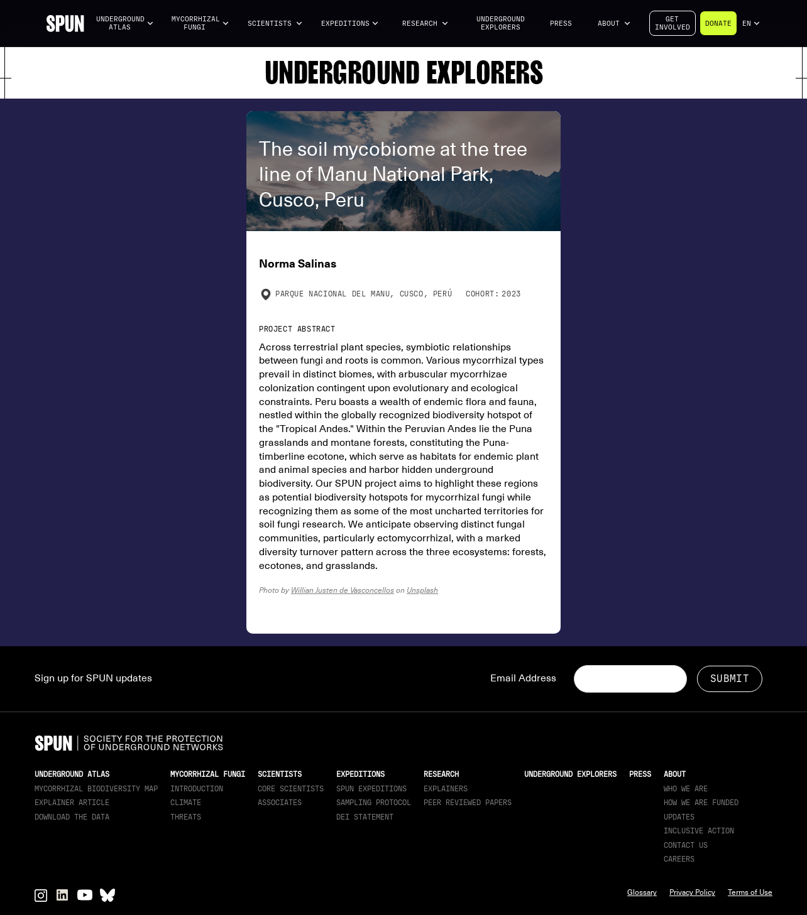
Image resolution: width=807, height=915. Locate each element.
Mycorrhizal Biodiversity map (96, 788)
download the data (72, 817)
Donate (718, 23)
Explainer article (72, 802)
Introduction (196, 788)
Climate (185, 802)
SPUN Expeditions (371, 788)
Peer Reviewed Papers (468, 802)
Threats (185, 817)
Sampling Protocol (373, 802)
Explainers (446, 788)
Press (561, 23)
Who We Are (686, 788)
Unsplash (422, 590)
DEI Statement (364, 817)
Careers (679, 859)
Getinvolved (672, 23)
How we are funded (701, 802)
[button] (125, 23)
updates (679, 817)
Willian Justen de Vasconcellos (342, 590)
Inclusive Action (699, 830)
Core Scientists (291, 788)
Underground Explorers (500, 23)
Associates (280, 802)
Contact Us (686, 845)
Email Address (523, 678)
